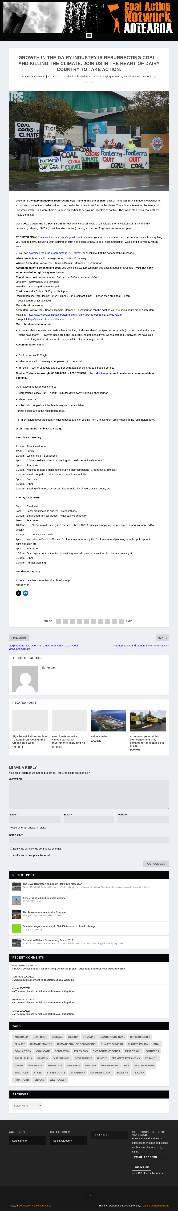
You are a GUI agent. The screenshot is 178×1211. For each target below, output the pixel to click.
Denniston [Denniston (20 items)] (62, 1051)
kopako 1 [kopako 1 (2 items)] (151, 1058)
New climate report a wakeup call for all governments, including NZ (68, 739)
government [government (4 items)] (83, 1058)
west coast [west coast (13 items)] (58, 1079)
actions (39, 943)
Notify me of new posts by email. (32, 855)
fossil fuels (91, 943)
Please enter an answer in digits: (28, 827)
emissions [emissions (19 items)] (81, 1051)
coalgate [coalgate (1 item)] (43, 1051)
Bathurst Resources (50, 887)
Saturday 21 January (43, 258)
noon (60, 258)
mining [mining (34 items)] (18, 1065)
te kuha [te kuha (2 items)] (138, 1072)
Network (127, 887)
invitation (129, 76)
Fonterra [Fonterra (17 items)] (152, 1051)
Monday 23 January (74, 258)
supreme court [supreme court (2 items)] (101, 1072)
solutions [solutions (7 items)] (21, 1072)
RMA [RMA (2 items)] (126, 1065)
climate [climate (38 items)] (19, 1044)
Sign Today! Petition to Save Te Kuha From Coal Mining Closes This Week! (29, 739)
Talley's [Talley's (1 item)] (122, 1072)
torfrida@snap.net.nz (103, 373)
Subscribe (141, 1167)
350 (38, 887)
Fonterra (117, 76)
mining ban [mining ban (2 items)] (35, 1065)
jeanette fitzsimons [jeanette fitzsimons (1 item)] (126, 1058)
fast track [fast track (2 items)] (133, 1051)
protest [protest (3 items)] (90, 1065)
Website (122, 814)
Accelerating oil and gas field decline (44, 898)
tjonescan (39, 76)
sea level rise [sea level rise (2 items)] (144, 1065)
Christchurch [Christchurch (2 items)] (140, 1037)
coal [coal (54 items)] (156, 1044)
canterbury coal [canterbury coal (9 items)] (112, 1037)
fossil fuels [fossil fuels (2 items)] (23, 1058)
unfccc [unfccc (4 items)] (39, 1079)
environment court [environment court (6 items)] (106, 1051)
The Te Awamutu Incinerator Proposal (44, 912)
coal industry (87, 76)
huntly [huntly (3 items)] (102, 1058)
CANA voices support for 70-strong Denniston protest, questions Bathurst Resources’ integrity (70, 968)
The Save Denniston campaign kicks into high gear (52, 884)
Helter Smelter (99, 736)
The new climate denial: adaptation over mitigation (44, 991)
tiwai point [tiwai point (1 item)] (21, 1079)
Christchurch (71, 76)
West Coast (144, 887)
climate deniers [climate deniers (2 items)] (112, 1044)
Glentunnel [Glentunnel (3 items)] (61, 1058)
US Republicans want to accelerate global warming (44, 980)
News (138, 76)
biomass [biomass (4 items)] (57, 1037)
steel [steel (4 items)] (38, 1072)
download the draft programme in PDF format (55, 252)
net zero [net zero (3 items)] (73, 1065)
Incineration (41, 915)
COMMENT (15, 778)
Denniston (95, 887)
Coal (62, 887)
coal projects (72, 887)
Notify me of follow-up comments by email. (37, 848)
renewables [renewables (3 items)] (110, 1065)
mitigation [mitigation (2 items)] (55, 1065)
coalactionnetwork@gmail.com (63, 237)
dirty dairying (103, 76)
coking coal (84, 887)
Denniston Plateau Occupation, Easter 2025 (48, 940)
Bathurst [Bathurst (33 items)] (40, 1037)
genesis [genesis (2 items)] (42, 1058)
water (146, 76)
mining (119, 887)
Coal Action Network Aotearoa (35, 1205)
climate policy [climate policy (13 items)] (138, 1044)
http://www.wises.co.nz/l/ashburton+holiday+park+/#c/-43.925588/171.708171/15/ (75, 314)
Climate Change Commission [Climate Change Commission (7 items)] (76, 1044)
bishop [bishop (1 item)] (73, 1037)
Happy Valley (104, 943)
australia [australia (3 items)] (21, 1037)
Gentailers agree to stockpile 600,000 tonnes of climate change (59, 926)
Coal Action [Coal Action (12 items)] (22, 1051)
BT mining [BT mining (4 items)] (89, 1037)
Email (68, 814)
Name (13, 814)
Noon (27, 258)
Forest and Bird (108, 887)
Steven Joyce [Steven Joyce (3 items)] (56, 1072)
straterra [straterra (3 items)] (77, 1072)
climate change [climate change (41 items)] (41, 1044)
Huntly (39, 929)
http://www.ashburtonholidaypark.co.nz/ (51, 319)
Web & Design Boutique (156, 1205)
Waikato (58, 915)
